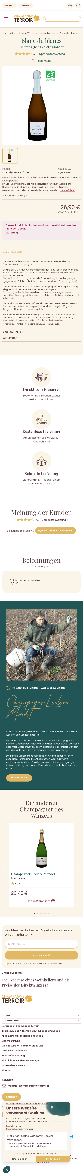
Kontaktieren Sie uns (13, 1065)
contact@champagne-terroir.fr (28, 1085)
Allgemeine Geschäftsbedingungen (22, 1035)
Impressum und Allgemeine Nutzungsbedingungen (31, 1030)
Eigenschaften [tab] (13, 331)
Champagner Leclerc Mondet (42, 47)
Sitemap (7, 1070)
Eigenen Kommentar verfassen (55, 530)
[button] (34, 913)
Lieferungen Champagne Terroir (20, 1026)
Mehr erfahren (67, 190)
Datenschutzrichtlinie (14, 1050)
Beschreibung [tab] (12, 251)
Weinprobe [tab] (10, 338)
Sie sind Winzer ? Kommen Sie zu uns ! (23, 1045)
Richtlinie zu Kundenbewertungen (21, 1060)
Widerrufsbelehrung (13, 1055)
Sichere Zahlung (11, 1040)
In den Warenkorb (41, 901)
